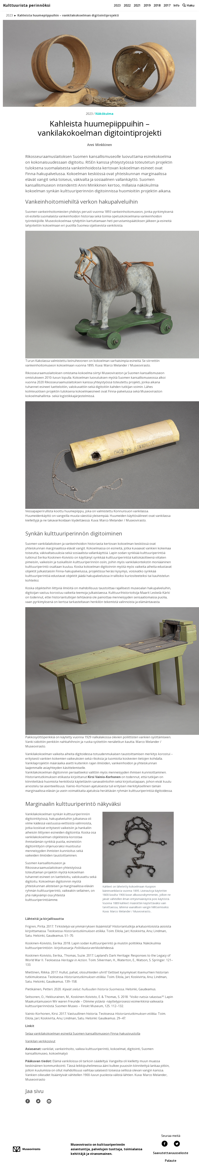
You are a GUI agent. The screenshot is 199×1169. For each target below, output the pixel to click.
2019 (147, 5)
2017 (167, 5)
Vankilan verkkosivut (40, 1041)
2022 (127, 5)
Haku (188, 5)
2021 (137, 5)
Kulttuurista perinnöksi (26, 5)
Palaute (170, 1160)
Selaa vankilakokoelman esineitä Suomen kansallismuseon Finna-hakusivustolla (82, 1033)
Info (176, 5)
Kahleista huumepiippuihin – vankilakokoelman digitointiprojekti (68, 15)
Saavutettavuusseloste (170, 1153)
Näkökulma (104, 114)
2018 (157, 5)
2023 (117, 5)
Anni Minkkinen (99, 144)
